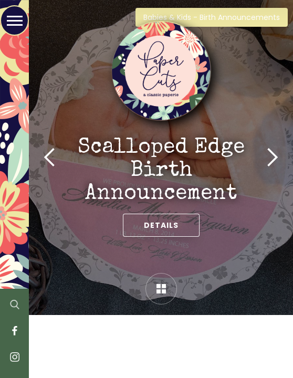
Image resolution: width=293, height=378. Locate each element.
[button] (50, 157)
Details (161, 225)
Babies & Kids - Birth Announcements (211, 17)
